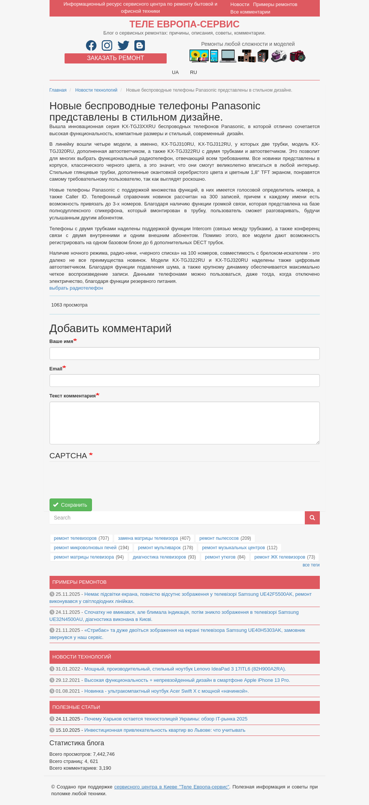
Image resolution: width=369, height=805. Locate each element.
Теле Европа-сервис (184, 24)
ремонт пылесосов (219, 538)
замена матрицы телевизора (148, 538)
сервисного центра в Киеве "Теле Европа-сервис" (171, 787)
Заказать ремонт (115, 58)
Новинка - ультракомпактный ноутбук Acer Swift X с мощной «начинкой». (166, 691)
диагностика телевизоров (159, 557)
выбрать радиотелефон (76, 288)
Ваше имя (62, 341)
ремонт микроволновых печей (85, 547)
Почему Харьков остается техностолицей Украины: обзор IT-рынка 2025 (165, 719)
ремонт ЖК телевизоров (280, 557)
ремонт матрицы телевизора (84, 557)
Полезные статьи (76, 707)
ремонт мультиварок (159, 547)
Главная (58, 90)
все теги (311, 565)
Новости (239, 4)
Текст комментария (73, 396)
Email (56, 369)
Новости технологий (96, 90)
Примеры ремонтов (275, 4)
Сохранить (70, 505)
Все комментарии (250, 12)
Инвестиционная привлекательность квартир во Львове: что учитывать (164, 730)
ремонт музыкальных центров (233, 547)
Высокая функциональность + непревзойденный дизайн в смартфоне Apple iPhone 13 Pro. (187, 680)
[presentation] (107, 483)
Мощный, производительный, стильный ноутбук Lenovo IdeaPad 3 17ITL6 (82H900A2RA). (185, 669)
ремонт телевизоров (75, 538)
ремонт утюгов (220, 557)
